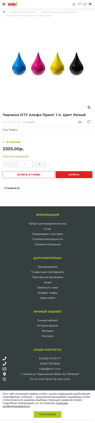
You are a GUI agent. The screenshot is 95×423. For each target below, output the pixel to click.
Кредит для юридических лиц (47, 223)
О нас (47, 228)
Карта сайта (47, 298)
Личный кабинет (47, 320)
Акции (47, 282)
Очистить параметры (16, 156)
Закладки (47, 330)
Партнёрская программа (47, 277)
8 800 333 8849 (50, 363)
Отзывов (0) (12, 188)
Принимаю (47, 414)
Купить (74, 174)
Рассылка (47, 336)
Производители (47, 266)
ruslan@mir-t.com (50, 368)
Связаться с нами (47, 287)
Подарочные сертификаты (47, 272)
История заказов (47, 325)
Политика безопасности (47, 239)
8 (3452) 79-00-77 (50, 358)
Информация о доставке (47, 234)
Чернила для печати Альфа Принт (60, 12)
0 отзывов (29, 122)
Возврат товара (47, 292)
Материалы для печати (23, 12)
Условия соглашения (48, 244)
